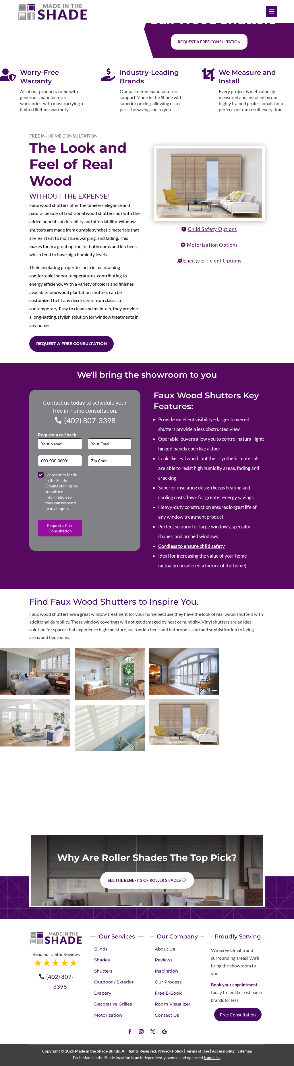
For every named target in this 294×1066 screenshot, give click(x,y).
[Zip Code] (110, 460)
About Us (165, 949)
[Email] (110, 444)
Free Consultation (238, 1014)
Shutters (103, 971)
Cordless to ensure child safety (191, 546)
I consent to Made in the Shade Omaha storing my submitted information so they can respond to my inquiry (61, 491)
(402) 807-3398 (90, 420)
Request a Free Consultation (71, 343)
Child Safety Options (212, 229)
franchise (212, 1057)
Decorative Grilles (113, 1004)
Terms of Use (197, 1051)
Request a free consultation (209, 41)
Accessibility (223, 1051)
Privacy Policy (170, 1051)
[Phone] (60, 460)
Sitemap (244, 1051)
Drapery (102, 993)
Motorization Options (212, 245)
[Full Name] (60, 444)
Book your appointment (234, 984)
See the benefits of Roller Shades (144, 880)
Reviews (164, 960)
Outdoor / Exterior (114, 982)
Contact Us (167, 1015)
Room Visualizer (172, 1004)
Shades (102, 960)
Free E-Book (168, 993)
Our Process (168, 982)
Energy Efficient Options (212, 261)
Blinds (101, 949)
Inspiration (166, 971)
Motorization (108, 1015)
